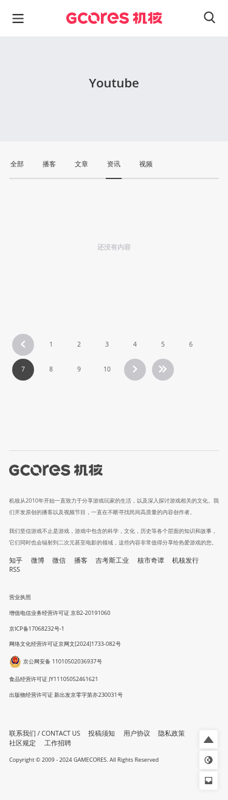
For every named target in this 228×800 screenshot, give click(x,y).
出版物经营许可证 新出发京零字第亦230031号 (66, 695)
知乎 (15, 560)
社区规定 (22, 743)
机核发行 (185, 560)
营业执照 (20, 597)
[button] (208, 739)
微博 (37, 560)
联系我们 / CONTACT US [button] (44, 733)
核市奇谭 (150, 560)
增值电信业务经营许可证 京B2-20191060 (59, 613)
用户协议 (136, 733)
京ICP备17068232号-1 (36, 628)
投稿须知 (101, 733)
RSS (14, 569)
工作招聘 (57, 743)
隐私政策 (171, 733)
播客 (81, 560)
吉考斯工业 (112, 560)
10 (107, 369)
